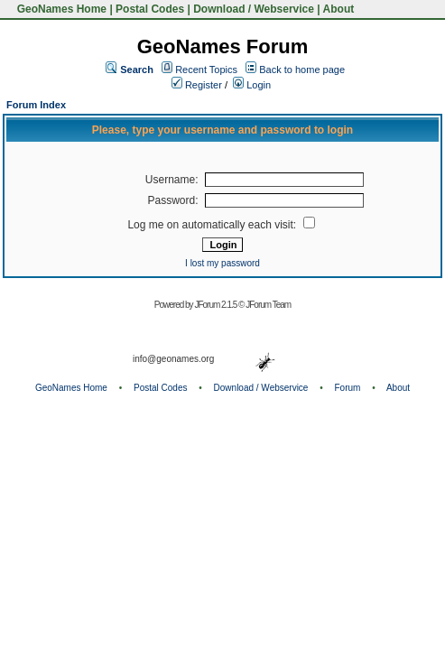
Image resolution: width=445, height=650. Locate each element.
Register (197, 84)
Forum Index (36, 104)
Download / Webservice (253, 9)
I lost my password (222, 263)
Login (252, 84)
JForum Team (268, 305)
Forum (348, 388)
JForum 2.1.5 (216, 305)
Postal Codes (150, 9)
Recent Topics (206, 69)
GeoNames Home (60, 9)
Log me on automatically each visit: (220, 224)
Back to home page (302, 69)
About (339, 9)
